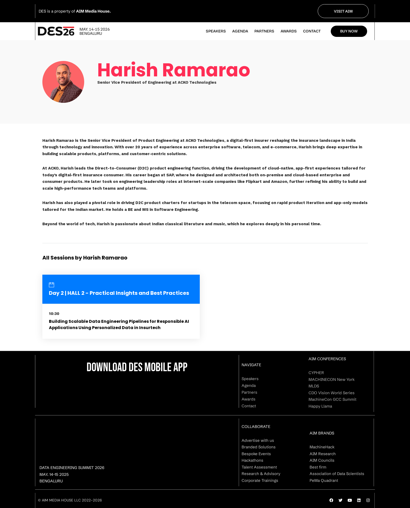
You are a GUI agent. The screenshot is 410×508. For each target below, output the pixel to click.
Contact (312, 31)
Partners (264, 31)
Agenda (240, 31)
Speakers (216, 31)
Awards (289, 31)
